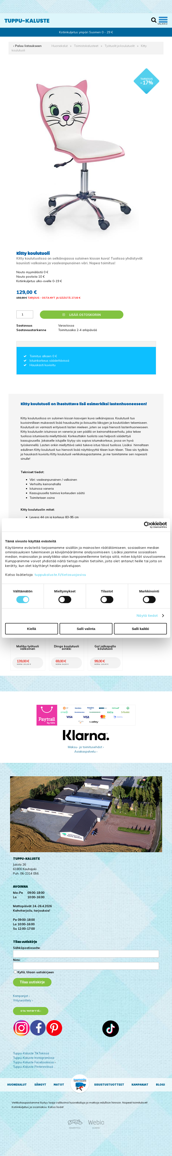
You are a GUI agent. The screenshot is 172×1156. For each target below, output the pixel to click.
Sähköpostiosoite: (26, 948)
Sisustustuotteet (109, 1084)
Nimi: (16, 960)
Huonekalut (60, 46)
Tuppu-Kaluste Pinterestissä (33, 1066)
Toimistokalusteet (86, 46)
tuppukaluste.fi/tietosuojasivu (60, 575)
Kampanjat (139, 1084)
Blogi (160, 1084)
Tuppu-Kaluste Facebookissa (33, 1062)
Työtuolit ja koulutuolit (120, 46)
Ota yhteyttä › (30, 1010)
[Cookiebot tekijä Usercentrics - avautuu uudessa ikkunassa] (147, 524)
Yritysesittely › (23, 1000)
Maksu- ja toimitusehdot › (86, 747)
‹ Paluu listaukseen (27, 46)
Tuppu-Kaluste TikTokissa (31, 1053)
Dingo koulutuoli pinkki (66, 647)
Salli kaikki (140, 629)
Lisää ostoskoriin (81, 315)
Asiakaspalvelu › (85, 751)
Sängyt (40, 1084)
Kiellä (31, 629)
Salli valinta (86, 629)
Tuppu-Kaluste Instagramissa (33, 1057)
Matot (59, 1084)
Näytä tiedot (147, 615)
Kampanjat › (21, 996)
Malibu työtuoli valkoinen (27, 647)
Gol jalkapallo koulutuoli (105, 647)
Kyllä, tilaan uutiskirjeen (35, 972)
